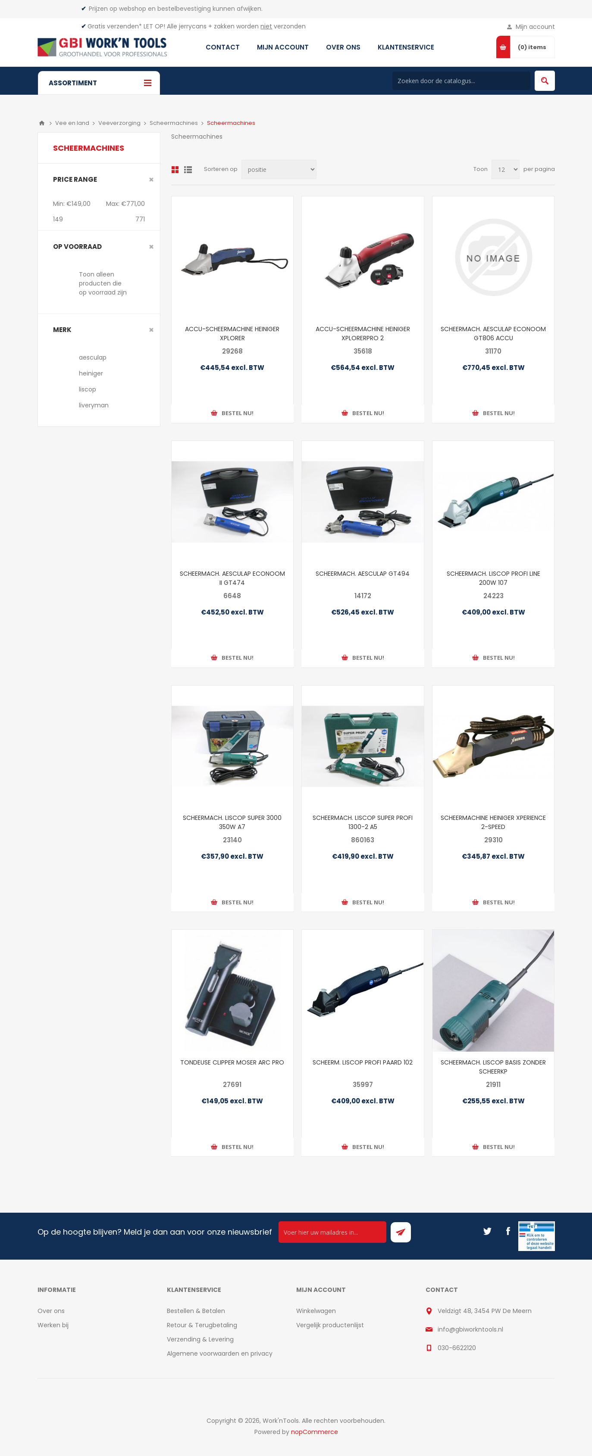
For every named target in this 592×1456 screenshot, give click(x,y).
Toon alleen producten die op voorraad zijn (103, 283)
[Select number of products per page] (506, 169)
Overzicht (175, 169)
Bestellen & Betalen (196, 1311)
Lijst (188, 169)
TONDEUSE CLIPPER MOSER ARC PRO (232, 1062)
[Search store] (461, 80)
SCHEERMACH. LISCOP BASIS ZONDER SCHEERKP (493, 1067)
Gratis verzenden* (115, 26)
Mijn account (535, 26)
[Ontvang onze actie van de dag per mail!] (332, 1232)
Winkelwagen (316, 1311)
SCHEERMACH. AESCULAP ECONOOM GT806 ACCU (493, 333)
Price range (75, 179)
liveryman (94, 405)
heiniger (91, 373)
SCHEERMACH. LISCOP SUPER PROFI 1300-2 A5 (363, 822)
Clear (151, 179)
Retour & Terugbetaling (202, 1325)
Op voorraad (77, 246)
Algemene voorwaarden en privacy (220, 1353)
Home (42, 123)
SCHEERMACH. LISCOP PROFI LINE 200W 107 (493, 578)
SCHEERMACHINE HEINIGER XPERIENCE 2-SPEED (493, 822)
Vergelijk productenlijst (330, 1325)
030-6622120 (457, 1348)
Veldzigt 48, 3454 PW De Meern (485, 1311)
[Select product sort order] (278, 169)
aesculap (92, 357)
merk (62, 329)
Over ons (51, 1311)
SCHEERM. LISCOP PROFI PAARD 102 (363, 1062)
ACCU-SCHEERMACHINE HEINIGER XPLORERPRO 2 (363, 333)
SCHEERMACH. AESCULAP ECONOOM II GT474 (232, 578)
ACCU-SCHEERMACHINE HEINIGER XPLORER (232, 333)
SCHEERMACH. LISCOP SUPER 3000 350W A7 (232, 822)
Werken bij (53, 1325)
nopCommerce (314, 1432)
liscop (87, 389)
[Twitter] (487, 1231)
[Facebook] (508, 1231)
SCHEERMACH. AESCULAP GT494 (363, 573)
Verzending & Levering (200, 1339)
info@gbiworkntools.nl (470, 1329)
